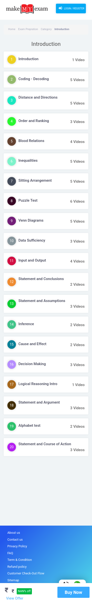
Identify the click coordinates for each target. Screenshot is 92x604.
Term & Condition (19, 560)
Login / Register (70, 8)
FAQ (10, 553)
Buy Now (73, 592)
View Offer (14, 598)
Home (11, 29)
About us (13, 532)
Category (46, 29)
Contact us (15, 539)
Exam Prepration (28, 29)
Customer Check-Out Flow (25, 573)
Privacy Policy (17, 546)
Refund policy (16, 566)
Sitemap (13, 580)
